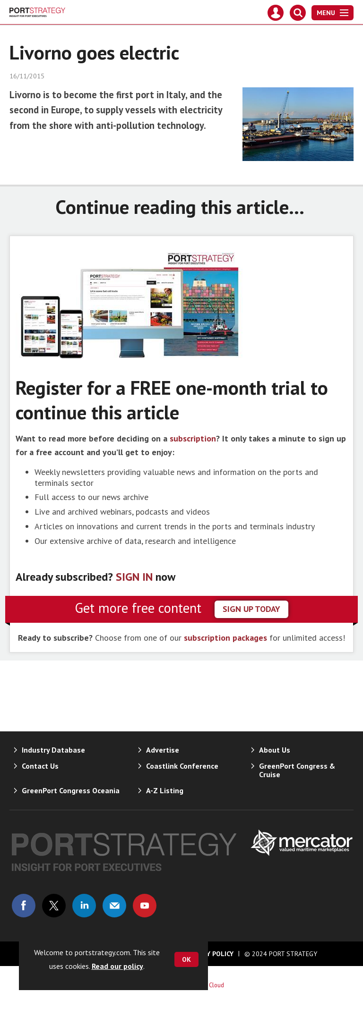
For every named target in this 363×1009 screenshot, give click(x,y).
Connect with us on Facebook (23, 905)
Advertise (162, 750)
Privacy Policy (209, 954)
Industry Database (53, 750)
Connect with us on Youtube (144, 905)
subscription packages (225, 637)
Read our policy (117, 966)
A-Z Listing (164, 790)
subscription (193, 438)
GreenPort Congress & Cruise (297, 770)
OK (186, 959)
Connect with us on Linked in (84, 905)
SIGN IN (134, 576)
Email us (114, 905)
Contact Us (40, 766)
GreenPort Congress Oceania (71, 790)
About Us (274, 750)
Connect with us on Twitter (54, 905)
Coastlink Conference (182, 766)
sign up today (251, 608)
